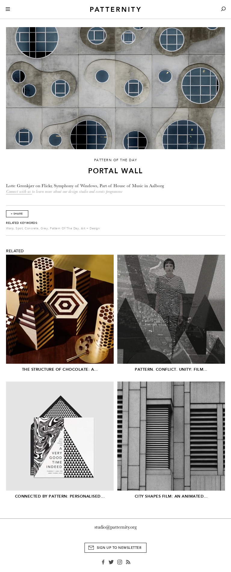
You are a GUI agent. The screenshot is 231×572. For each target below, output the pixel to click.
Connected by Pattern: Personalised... (60, 496)
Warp (10, 228)
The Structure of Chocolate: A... (60, 369)
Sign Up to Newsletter (119, 548)
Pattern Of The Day (64, 228)
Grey (44, 228)
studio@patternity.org (115, 527)
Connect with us (19, 191)
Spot (19, 228)
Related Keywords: (22, 223)
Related (15, 251)
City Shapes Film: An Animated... (171, 496)
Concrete (31, 228)
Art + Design (90, 228)
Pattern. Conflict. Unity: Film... (171, 369)
